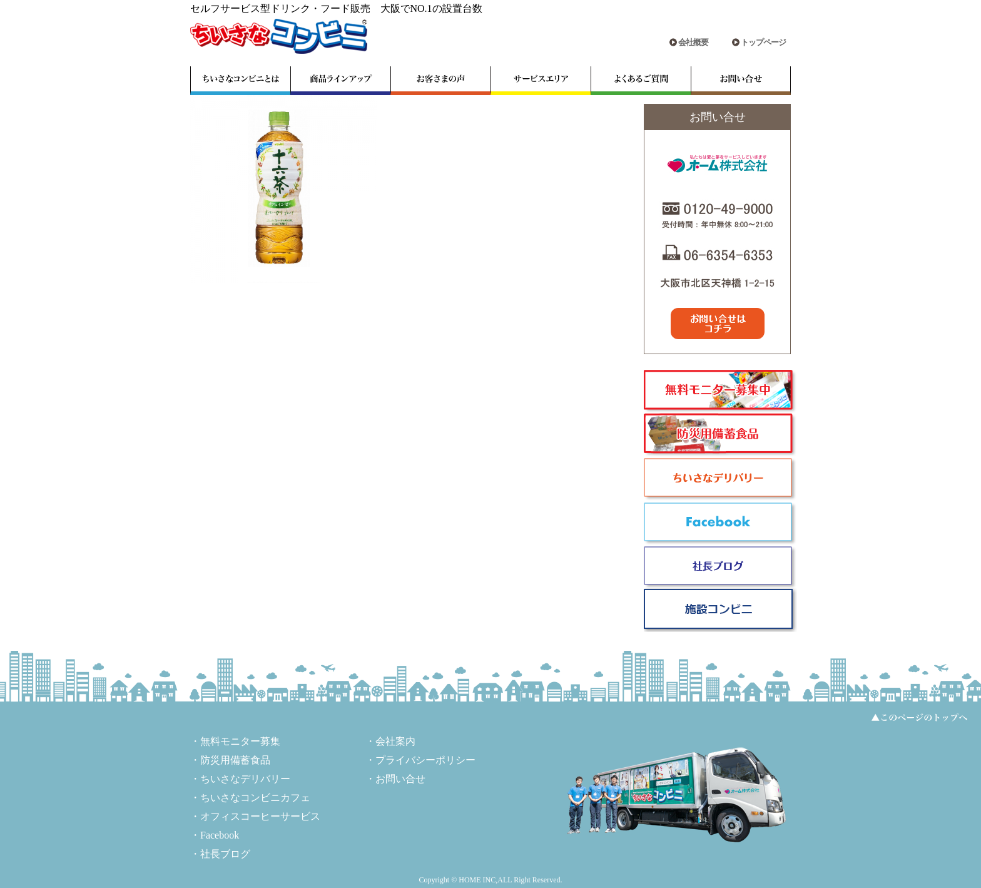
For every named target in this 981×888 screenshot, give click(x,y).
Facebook (219, 835)
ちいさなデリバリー (245, 778)
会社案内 (395, 741)
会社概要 (693, 42)
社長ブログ (225, 854)
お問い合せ (400, 778)
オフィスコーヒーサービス (260, 816)
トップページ (763, 42)
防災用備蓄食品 (235, 760)
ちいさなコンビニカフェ (255, 797)
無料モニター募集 (240, 741)
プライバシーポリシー (425, 760)
